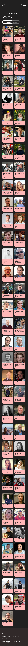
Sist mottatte (7, 22)
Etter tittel (15, 22)
